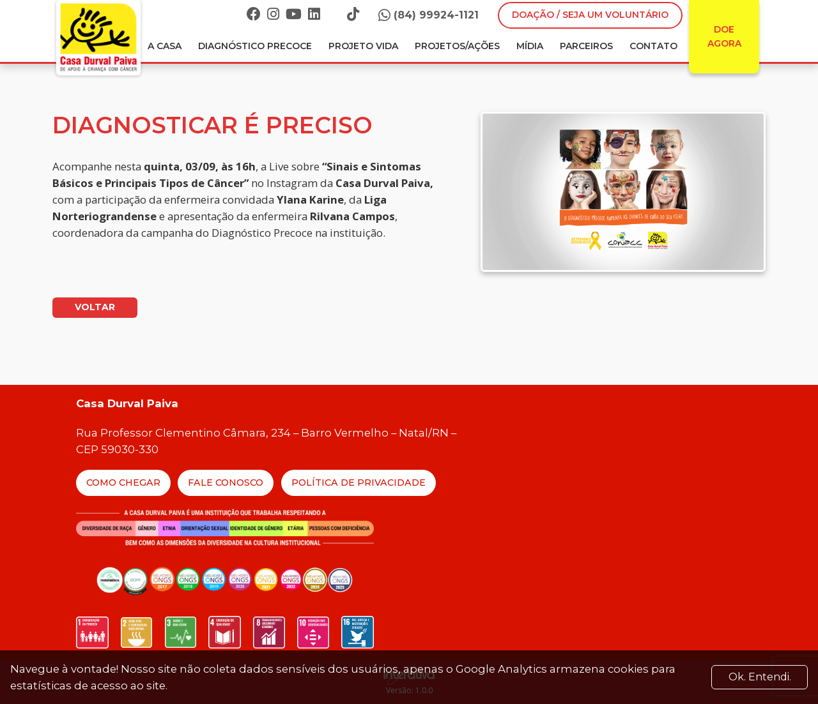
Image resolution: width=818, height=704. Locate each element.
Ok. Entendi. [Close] (760, 677)
